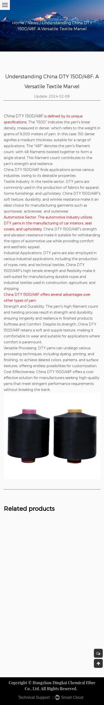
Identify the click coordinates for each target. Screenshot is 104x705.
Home (18, 22)
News (33, 22)
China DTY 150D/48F (23, 115)
